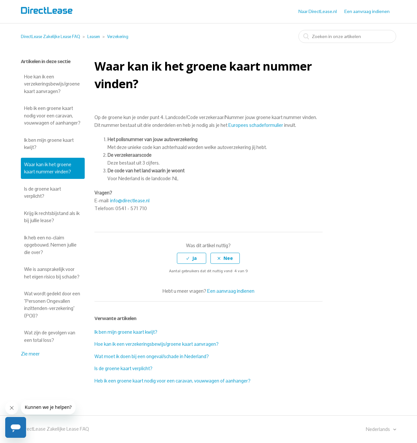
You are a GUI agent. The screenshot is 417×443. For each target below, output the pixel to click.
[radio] (191, 258)
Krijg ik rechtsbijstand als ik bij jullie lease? (51, 217)
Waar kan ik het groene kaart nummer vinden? (47, 168)
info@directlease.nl (130, 200)
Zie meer (30, 354)
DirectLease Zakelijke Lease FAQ (50, 36)
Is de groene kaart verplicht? (42, 192)
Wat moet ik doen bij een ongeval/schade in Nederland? (151, 356)
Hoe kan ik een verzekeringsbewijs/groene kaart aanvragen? (52, 84)
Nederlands (378, 429)
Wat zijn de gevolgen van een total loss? (49, 336)
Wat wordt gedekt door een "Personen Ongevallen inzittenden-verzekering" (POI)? (52, 304)
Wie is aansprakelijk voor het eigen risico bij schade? (51, 273)
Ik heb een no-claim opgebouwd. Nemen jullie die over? (50, 245)
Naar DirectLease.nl (317, 11)
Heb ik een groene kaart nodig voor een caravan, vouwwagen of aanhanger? (52, 115)
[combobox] (347, 36)
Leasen (93, 36)
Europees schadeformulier (255, 125)
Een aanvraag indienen (367, 11)
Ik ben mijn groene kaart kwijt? (49, 144)
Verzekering (117, 36)
